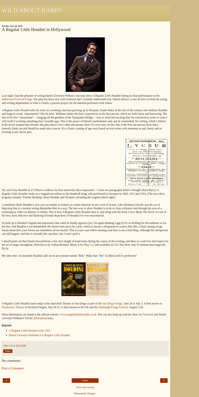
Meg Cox (89, 244)
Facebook (147, 314)
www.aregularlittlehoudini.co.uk (78, 314)
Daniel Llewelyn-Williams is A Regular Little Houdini (39, 335)
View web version (85, 387)
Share (8, 351)
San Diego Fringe (112, 303)
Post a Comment (13, 368)
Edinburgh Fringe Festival (113, 307)
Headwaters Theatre (13, 307)
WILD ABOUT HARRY (32, 10)
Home (85, 380)
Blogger (91, 393)
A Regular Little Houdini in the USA (29, 330)
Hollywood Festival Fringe (17, 99)
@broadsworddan (43, 318)
